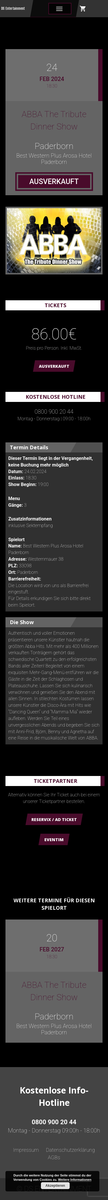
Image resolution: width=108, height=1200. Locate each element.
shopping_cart (82, 8)
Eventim (54, 839)
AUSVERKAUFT (54, 366)
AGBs (54, 1157)
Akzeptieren (55, 1186)
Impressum (26, 1150)
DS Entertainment (13, 8)
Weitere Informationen (75, 1179)
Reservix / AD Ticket (54, 819)
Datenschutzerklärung (70, 1150)
